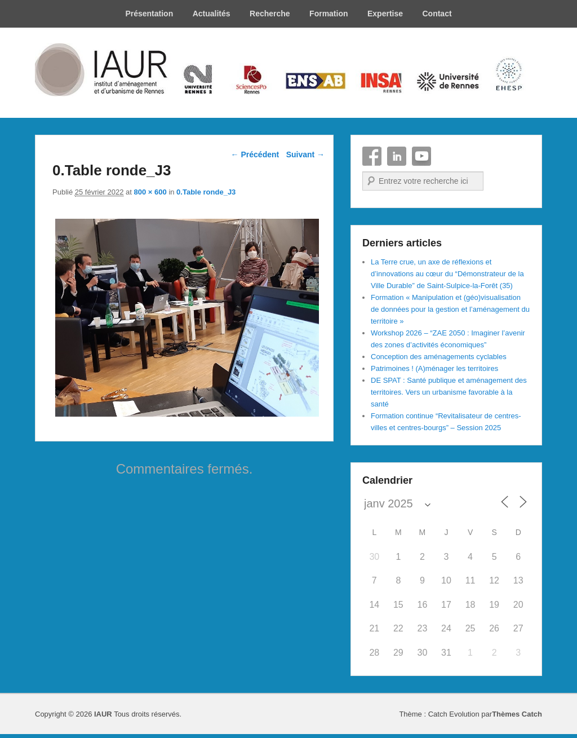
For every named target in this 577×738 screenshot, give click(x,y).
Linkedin (396, 156)
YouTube (421, 156)
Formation (328, 13)
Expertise (385, 13)
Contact (436, 13)
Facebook (371, 156)
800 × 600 (150, 192)
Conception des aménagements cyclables (439, 356)
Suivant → (305, 154)
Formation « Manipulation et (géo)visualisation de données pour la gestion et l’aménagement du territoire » (450, 309)
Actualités (211, 13)
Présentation (149, 13)
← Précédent (255, 154)
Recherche (270, 13)
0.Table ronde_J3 (206, 192)
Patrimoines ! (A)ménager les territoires (434, 368)
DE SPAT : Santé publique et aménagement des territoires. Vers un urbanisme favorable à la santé (449, 392)
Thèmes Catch (517, 714)
